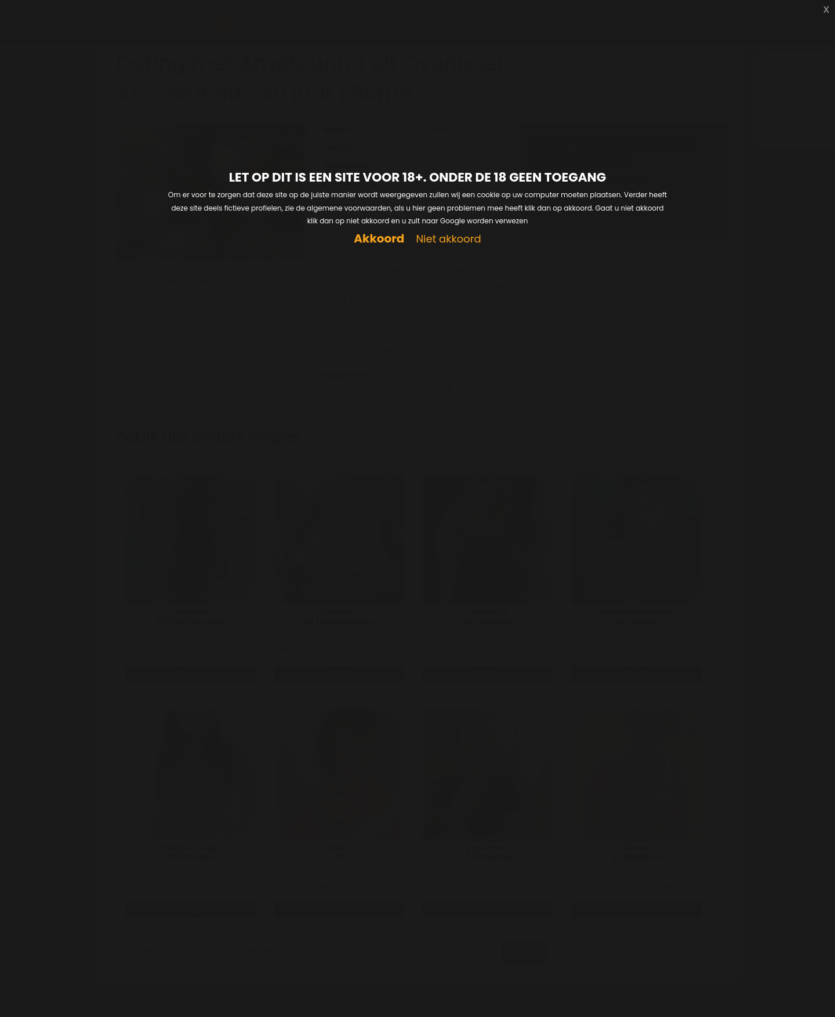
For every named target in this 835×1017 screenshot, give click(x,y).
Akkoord (379, 238)
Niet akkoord (448, 239)
